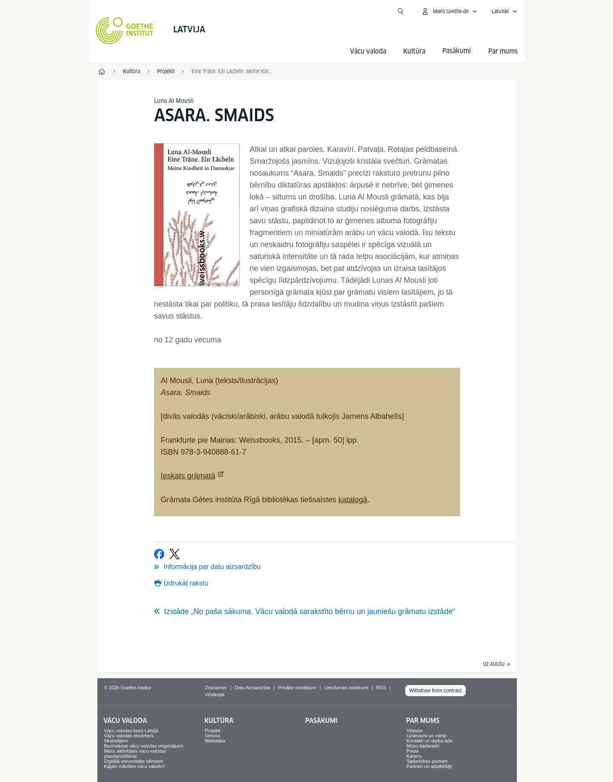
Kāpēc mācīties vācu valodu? (134, 766)
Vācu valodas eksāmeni (128, 735)
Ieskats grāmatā (188, 476)
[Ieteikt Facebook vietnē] (159, 554)
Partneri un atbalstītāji (429, 766)
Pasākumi (321, 721)
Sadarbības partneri (427, 761)
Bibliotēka (215, 740)
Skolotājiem (116, 740)
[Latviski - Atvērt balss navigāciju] (504, 11)
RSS (381, 687)
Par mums (503, 51)
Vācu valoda (368, 51)
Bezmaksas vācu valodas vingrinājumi (143, 745)
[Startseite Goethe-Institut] (124, 30)
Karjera (414, 756)
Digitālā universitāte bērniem (133, 761)
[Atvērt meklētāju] (400, 11)
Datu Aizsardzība (252, 687)
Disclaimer (215, 687)
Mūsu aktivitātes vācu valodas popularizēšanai (135, 753)
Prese (413, 751)
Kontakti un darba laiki (430, 740)
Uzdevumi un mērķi (427, 735)
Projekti (213, 730)
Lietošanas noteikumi (346, 687)
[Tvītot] (174, 554)
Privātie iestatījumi (297, 687)
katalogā (352, 499)
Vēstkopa (214, 694)
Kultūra (414, 51)
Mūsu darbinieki (423, 745)
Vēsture (415, 730)
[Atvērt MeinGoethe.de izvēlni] (449, 11)
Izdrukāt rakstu (186, 583)
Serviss (212, 735)
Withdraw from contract (435, 691)
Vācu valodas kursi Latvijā (131, 730)
